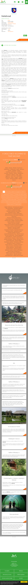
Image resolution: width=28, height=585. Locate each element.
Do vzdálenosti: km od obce (10, 159)
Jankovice (22, 169)
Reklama (21, 570)
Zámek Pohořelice (8, 239)
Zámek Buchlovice (10, 219)
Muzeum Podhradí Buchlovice (14, 217)
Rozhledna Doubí (18, 231)
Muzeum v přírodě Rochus (14, 228)
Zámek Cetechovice (17, 236)
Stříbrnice (7, 177)
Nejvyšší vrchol (8, 201)
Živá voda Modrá (9, 208)
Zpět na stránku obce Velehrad (22, 132)
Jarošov (9, 170)
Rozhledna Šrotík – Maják (13, 212)
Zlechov (14, 180)
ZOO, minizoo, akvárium (10, 191)
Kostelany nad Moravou (11, 172)
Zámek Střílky (18, 240)
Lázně (3, 201)
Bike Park (14, 201)
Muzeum (24, 201)
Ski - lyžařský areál (5, 194)
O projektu (7, 570)
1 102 (9, 29)
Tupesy (7, 178)
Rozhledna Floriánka (9, 230)
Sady (17, 174)
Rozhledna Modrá (18, 208)
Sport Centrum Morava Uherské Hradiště (13, 224)
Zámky (25, 196)
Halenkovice (6, 169)
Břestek (15, 168)
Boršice (10, 168)
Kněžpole (14, 170)
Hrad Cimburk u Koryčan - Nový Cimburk (14, 238)
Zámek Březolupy (10, 240)
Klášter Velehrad (8, 207)
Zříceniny (4, 199)
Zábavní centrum (10, 204)
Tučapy (20, 177)
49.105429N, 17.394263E (12, 23)
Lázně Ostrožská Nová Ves (10, 234)
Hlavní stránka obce (24, 39)
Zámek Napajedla (19, 235)
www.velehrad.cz (10, 31)
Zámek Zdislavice (10, 247)
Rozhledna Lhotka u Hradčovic (13, 243)
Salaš (20, 174)
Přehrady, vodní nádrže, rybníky (20, 194)
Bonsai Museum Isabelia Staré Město (13, 213)
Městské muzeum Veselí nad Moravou (13, 250)
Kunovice (6, 173)
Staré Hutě (13, 176)
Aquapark (18, 191)
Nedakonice (20, 173)
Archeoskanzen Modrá (18, 207)
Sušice (12, 177)
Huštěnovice (13, 169)
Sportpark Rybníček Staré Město (13, 211)
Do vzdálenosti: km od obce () (12, 182)
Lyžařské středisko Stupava (14, 232)
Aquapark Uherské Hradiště (13, 227)
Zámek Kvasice (9, 248)
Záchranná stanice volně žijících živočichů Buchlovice (14, 215)
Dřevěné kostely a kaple (12, 199)
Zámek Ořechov (20, 234)
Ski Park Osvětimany (9, 235)
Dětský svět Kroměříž (18, 255)
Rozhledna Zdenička (18, 242)
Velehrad (6, 16)
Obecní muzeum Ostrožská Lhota (13, 246)
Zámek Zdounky (9, 244)
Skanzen (11, 194)
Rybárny (13, 174)
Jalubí (18, 169)
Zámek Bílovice (9, 236)
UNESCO (23, 191)
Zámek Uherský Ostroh (18, 239)
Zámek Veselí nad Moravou (14, 251)
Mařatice (11, 173)
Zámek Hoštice (18, 247)
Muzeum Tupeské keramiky (14, 209)
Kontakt (21, 578)
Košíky (18, 170)
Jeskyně (24, 199)
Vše (3, 191)
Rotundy (19, 199)
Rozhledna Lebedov (8, 242)
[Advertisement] (14, 144)
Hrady (21, 196)
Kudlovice (19, 172)
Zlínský (9, 20)
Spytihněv (8, 176)
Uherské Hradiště (10, 22)
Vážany (20, 178)
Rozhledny (16, 196)
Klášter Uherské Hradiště (17, 220)
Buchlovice (19, 168)
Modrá (15, 173)
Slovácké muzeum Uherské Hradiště (14, 226)
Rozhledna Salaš (18, 219)
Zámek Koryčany (17, 248)
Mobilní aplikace (20, 574)
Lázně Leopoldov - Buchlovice (13, 221)
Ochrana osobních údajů (7, 578)
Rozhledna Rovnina (18, 230)
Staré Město (19, 176)
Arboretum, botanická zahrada (7, 196)
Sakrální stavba (18, 204)
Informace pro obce (7, 574)
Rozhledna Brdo (9, 231)
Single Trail (19, 201)
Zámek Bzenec (9, 254)
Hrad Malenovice (9, 255)
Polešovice (8, 174)
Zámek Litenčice (17, 254)
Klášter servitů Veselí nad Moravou (13, 252)
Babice (6, 168)
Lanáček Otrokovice (17, 244)
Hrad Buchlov (8, 220)
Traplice (16, 177)
